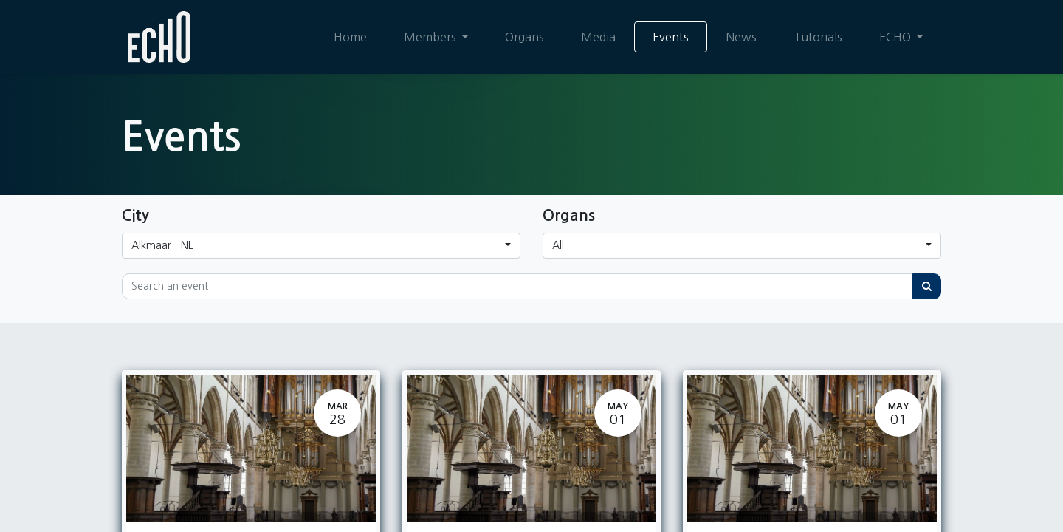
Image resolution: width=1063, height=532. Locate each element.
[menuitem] (350, 36)
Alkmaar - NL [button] (162, 245)
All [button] (558, 245)
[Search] (926, 286)
